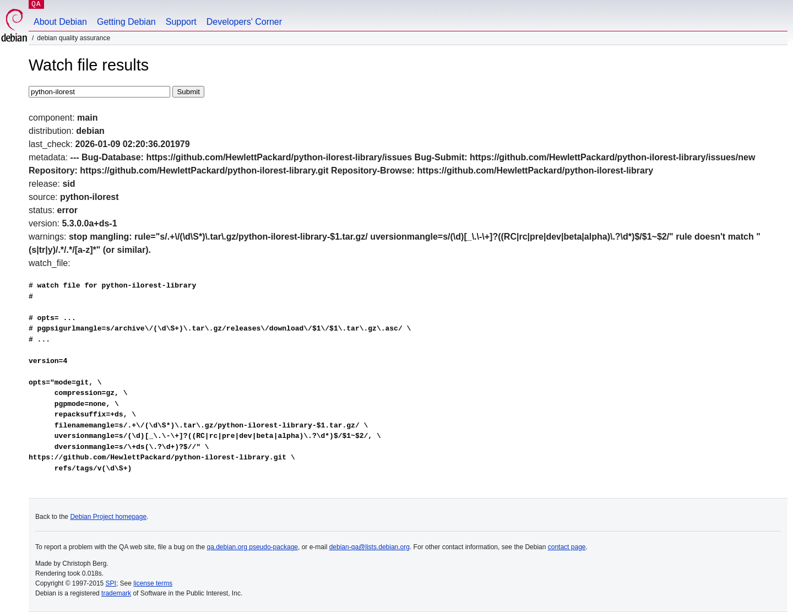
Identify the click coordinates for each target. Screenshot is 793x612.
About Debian (60, 21)
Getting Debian (126, 21)
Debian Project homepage (108, 517)
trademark (116, 593)
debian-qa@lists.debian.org (369, 547)
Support (181, 21)
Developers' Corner (244, 21)
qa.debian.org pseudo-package (252, 547)
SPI (111, 583)
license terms (152, 583)
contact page (567, 547)
